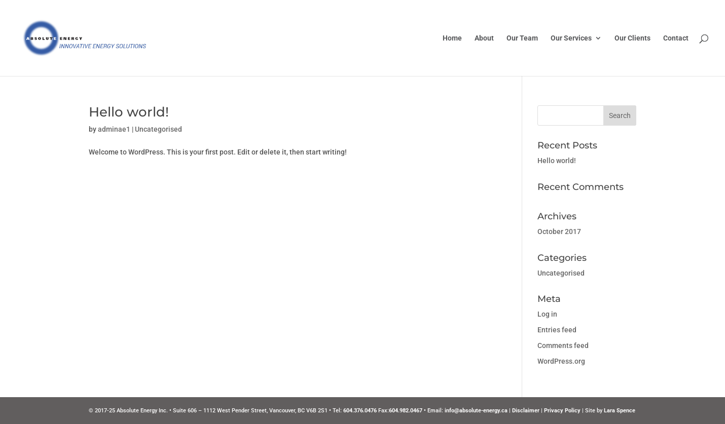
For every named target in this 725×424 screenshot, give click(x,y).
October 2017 (559, 231)
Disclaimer (525, 410)
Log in (547, 314)
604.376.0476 (360, 410)
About (484, 38)
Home (452, 38)
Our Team (522, 38)
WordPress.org (561, 361)
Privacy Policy (562, 410)
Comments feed (563, 345)
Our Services (571, 38)
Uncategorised (158, 129)
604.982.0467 (405, 410)
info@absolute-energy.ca (476, 410)
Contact (675, 38)
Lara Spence (619, 410)
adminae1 (114, 129)
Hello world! (129, 112)
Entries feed (556, 330)
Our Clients (632, 38)
